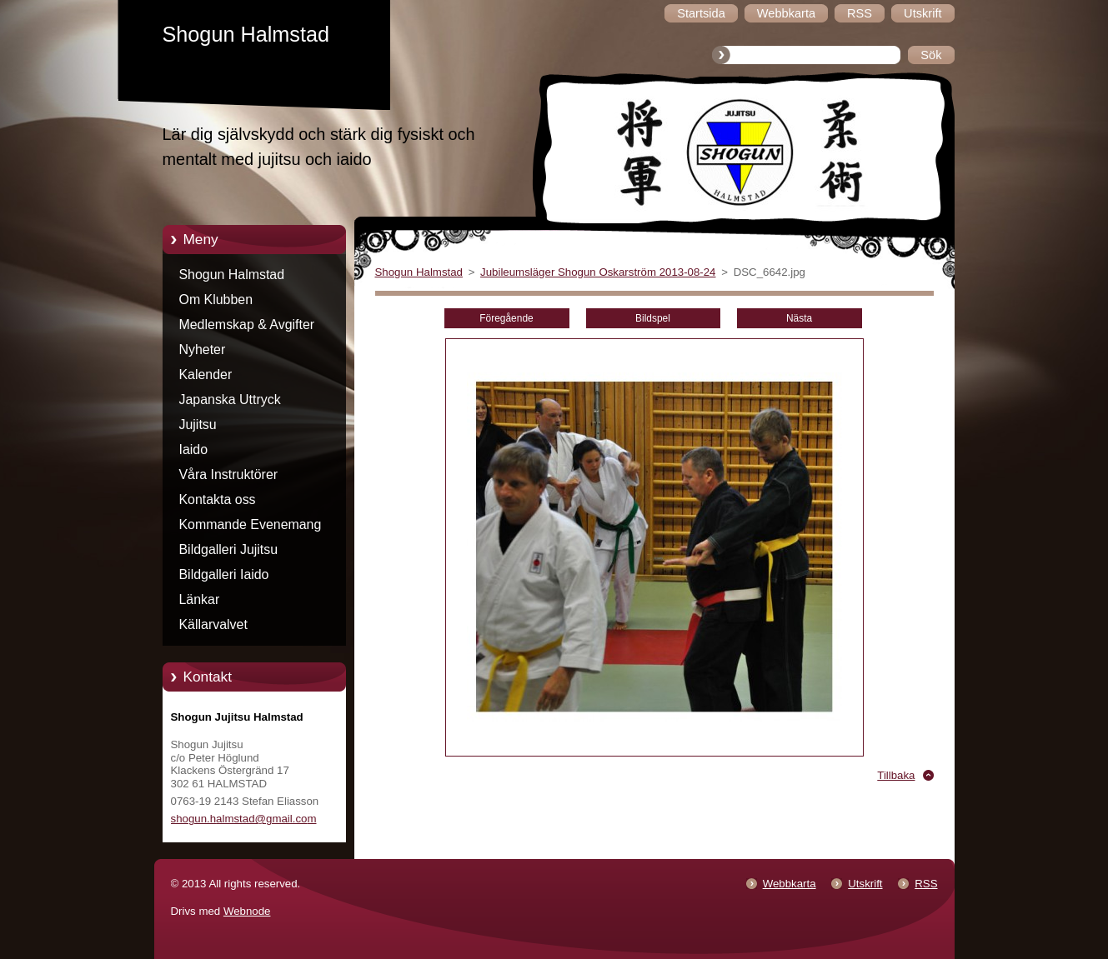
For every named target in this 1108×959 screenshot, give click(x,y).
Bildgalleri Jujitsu (228, 549)
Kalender (206, 374)
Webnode (247, 911)
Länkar (199, 599)
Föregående (506, 318)
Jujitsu (198, 424)
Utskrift (865, 883)
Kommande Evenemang (250, 524)
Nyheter (202, 349)
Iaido (193, 449)
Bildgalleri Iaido (224, 574)
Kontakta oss (217, 499)
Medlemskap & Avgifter (247, 324)
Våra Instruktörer (228, 474)
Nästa (799, 318)
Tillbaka (896, 775)
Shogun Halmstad (232, 274)
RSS (926, 883)
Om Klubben (216, 299)
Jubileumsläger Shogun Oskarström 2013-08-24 (597, 272)
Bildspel (652, 318)
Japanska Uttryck (230, 399)
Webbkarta (789, 883)
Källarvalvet (213, 624)
